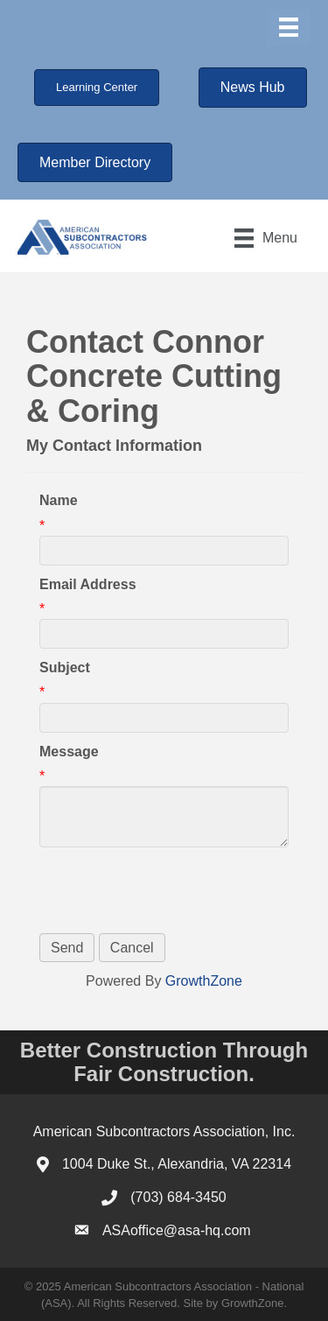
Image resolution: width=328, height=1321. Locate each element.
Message (69, 751)
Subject (64, 667)
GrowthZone (203, 980)
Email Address (87, 584)
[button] (96, 87)
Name (58, 500)
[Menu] (289, 27)
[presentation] (172, 890)
